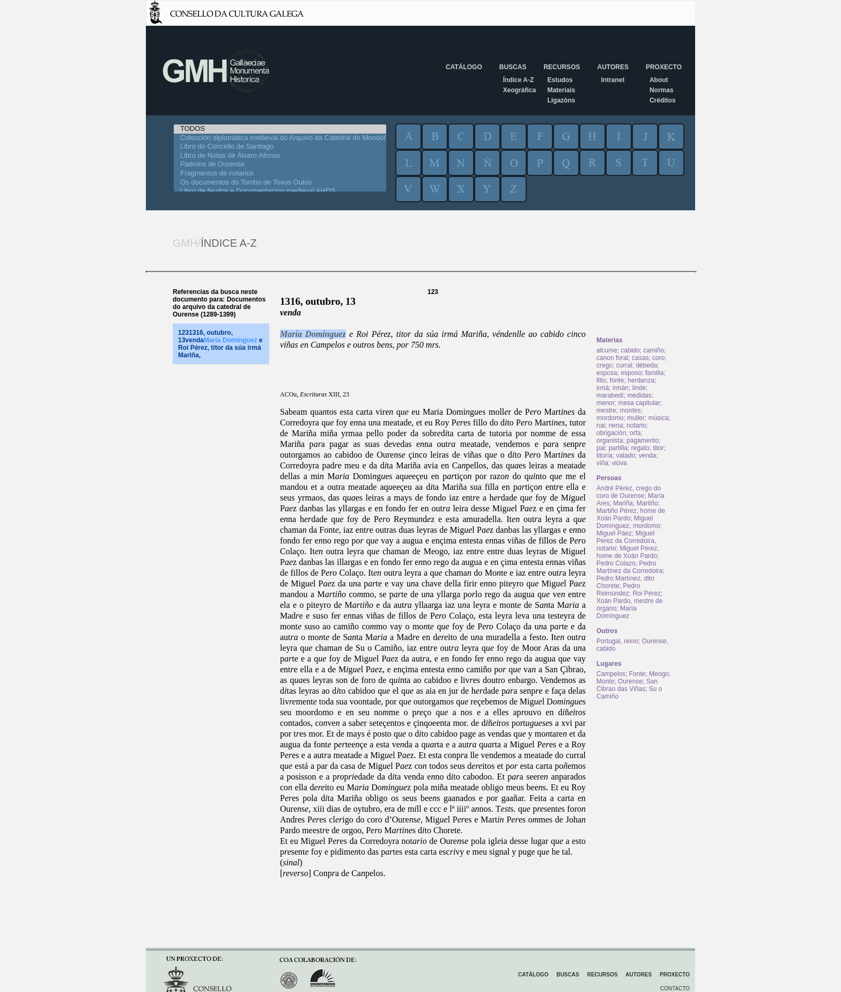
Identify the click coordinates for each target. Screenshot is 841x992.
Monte (605, 681)
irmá (602, 388)
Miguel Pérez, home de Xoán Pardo (627, 552)
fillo (601, 380)
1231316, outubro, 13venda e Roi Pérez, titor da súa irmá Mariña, (220, 344)
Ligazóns (561, 100)
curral (624, 365)
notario (636, 425)
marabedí (610, 395)
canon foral (612, 358)
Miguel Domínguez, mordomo (628, 522)
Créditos (663, 100)
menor (605, 403)
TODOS (280, 129)
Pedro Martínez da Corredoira (629, 567)
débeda (646, 365)
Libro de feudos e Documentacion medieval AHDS (280, 191)
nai (600, 425)
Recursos (561, 67)
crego (604, 365)
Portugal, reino (617, 641)
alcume (606, 350)
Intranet (612, 80)
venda (647, 455)
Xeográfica (519, 90)
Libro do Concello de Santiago (280, 146)
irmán (621, 388)
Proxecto (664, 67)
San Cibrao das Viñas (627, 685)
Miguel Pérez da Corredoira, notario (626, 541)
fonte (617, 380)
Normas (662, 90)
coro (658, 358)
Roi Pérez (646, 593)
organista (609, 440)
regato (640, 448)
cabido (630, 350)
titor (658, 448)
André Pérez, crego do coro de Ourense (628, 491)
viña (602, 463)
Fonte (637, 674)
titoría (604, 455)
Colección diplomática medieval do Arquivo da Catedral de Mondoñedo (280, 138)
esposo (631, 373)
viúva (619, 463)
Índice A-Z (518, 80)
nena (616, 425)
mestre (606, 410)
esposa (606, 373)
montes (629, 410)
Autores (612, 67)
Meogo (659, 674)
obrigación (611, 433)
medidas (639, 395)
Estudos (559, 80)
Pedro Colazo (616, 563)
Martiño (647, 503)
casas (640, 358)
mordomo (610, 418)
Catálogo (464, 67)
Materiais (561, 90)
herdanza (641, 380)
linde (639, 388)
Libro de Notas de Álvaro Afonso (280, 155)
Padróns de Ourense (280, 164)
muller (636, 418)
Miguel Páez (614, 533)
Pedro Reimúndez (618, 589)
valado (625, 455)
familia (654, 373)
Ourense (630, 681)
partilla (618, 448)
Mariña (623, 503)
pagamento (642, 440)
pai (600, 448)
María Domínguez (313, 334)
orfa (635, 433)
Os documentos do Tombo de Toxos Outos (280, 182)
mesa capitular (639, 403)
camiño (653, 350)
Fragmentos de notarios (280, 173)
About (659, 80)
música (658, 418)
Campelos (610, 674)
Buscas (513, 67)
